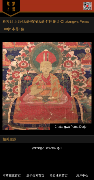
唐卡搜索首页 (35, 175)
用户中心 (82, 175)
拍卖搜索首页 (59, 175)
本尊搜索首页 (12, 175)
